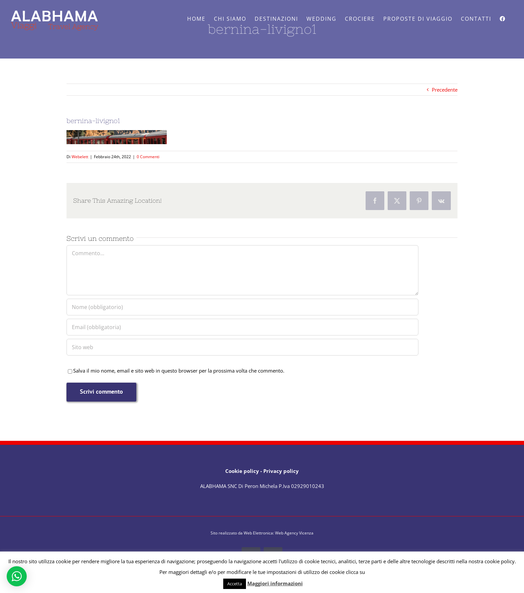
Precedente (444, 89)
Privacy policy (281, 471)
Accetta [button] (234, 584)
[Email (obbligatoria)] (242, 327)
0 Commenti (148, 157)
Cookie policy (242, 471)
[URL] (242, 347)
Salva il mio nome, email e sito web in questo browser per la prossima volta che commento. (178, 370)
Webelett (80, 157)
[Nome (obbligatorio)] (242, 307)
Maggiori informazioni (275, 583)
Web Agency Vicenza (294, 533)
